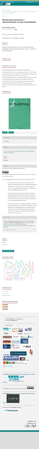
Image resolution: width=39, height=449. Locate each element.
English (4, 259)
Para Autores (5, 310)
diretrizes (16, 410)
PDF (5, 149)
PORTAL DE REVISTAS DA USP (7, 1)
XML (12, 149)
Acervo (8, 10)
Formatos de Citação (10, 247)
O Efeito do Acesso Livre (15, 230)
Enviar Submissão (8, 268)
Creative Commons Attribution (18, 405)
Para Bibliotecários (6, 312)
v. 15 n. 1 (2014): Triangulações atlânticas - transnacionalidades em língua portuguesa (19, 12)
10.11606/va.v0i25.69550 (13, 241)
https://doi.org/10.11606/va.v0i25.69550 (14, 34)
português (4, 261)
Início (3, 10)
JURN (27, 377)
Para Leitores (5, 308)
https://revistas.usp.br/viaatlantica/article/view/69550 (15, 242)
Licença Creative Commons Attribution (24, 203)
